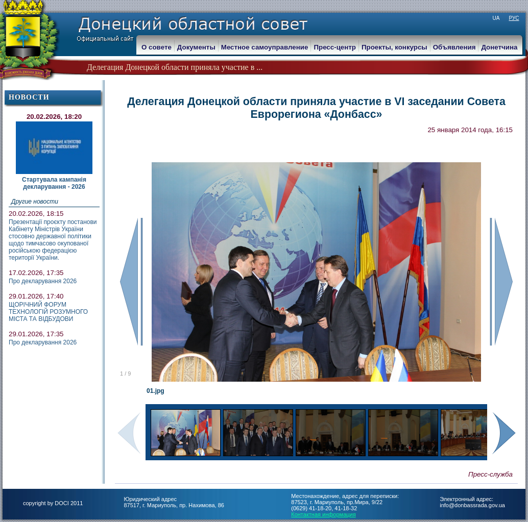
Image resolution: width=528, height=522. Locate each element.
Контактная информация (323, 514)
